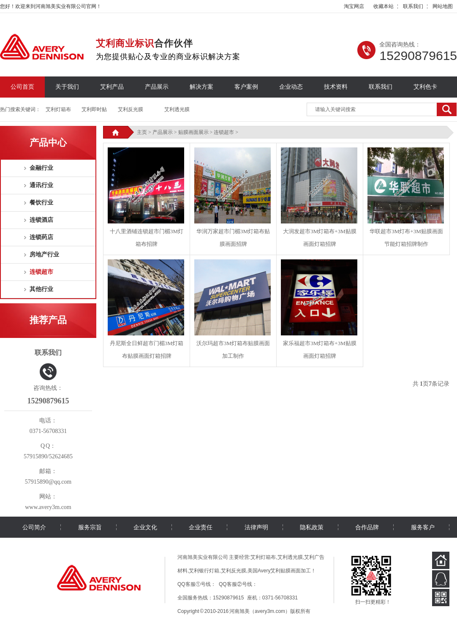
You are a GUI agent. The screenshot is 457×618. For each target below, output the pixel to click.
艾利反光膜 (130, 109)
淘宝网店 (354, 6)
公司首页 (22, 87)
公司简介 (34, 527)
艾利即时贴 (94, 109)
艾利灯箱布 (58, 109)
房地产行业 (44, 254)
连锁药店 (41, 237)
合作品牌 (367, 527)
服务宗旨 (90, 527)
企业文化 (145, 527)
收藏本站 (383, 6)
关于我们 (67, 87)
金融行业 (41, 168)
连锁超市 (41, 272)
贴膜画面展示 (193, 132)
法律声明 (256, 527)
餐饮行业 (41, 202)
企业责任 (200, 527)
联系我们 (413, 6)
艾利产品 (112, 87)
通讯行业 (41, 185)
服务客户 (423, 527)
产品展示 (157, 87)
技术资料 (336, 87)
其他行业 (41, 289)
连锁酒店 (41, 220)
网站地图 (443, 6)
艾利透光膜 (177, 109)
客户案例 (246, 87)
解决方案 (201, 87)
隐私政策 (312, 527)
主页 (142, 132)
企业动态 (291, 87)
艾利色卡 (425, 87)
